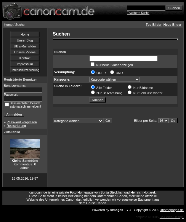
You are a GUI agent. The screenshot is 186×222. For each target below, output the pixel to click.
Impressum (25, 64)
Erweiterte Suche (138, 13)
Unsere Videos (25, 52)
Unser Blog (25, 40)
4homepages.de (172, 210)
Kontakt (24, 58)
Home (8, 24)
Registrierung (16, 125)
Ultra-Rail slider (25, 46)
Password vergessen (22, 122)
